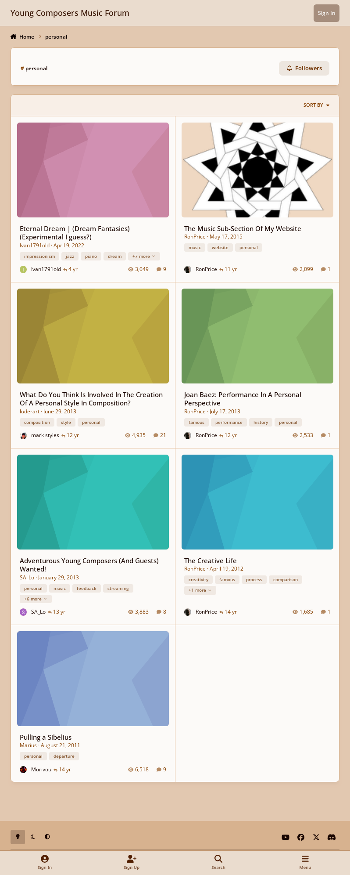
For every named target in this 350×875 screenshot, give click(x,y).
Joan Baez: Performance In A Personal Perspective (242, 398)
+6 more (35, 598)
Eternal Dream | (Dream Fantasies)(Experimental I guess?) (74, 232)
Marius (27, 745)
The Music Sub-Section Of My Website (242, 228)
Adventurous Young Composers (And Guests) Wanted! (88, 564)
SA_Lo (26, 577)
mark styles (45, 435)
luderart (29, 411)
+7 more (143, 256)
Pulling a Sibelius (45, 736)
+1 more (199, 590)
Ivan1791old (34, 245)
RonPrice (194, 236)
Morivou (41, 769)
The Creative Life (210, 560)
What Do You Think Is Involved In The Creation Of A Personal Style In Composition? (90, 398)
